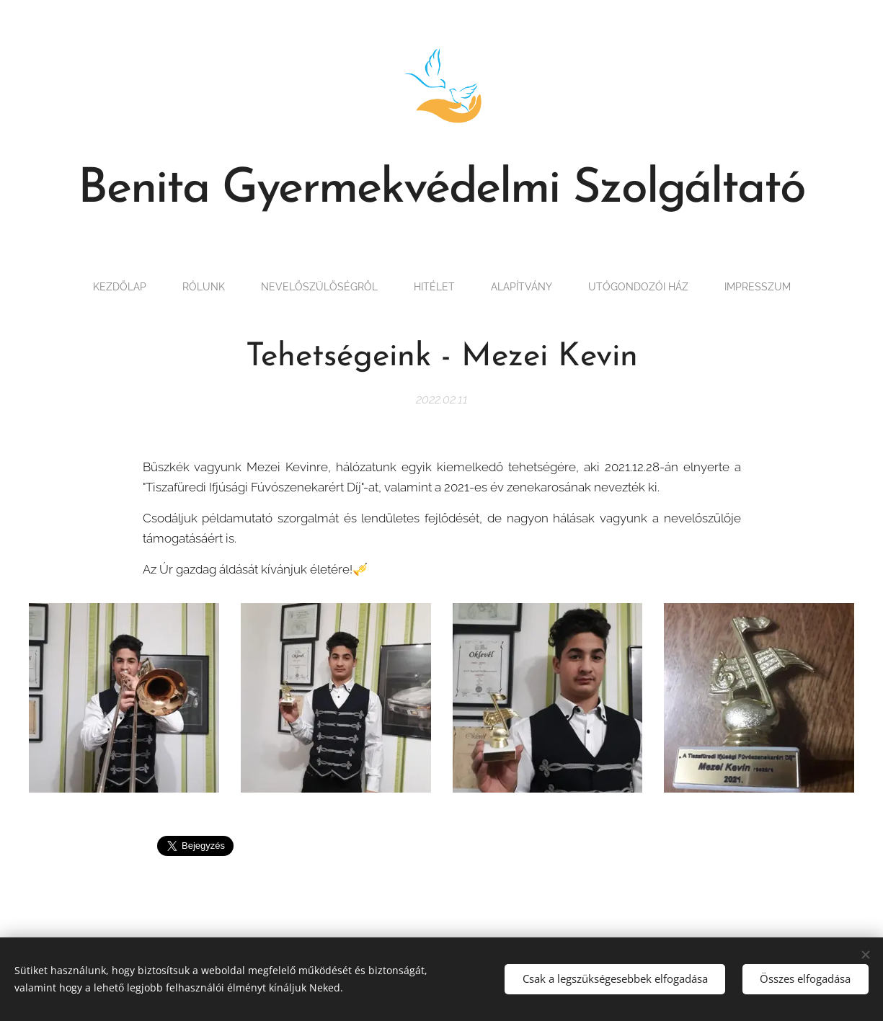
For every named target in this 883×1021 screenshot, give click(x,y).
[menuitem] (98, 287)
